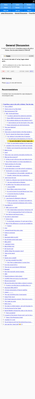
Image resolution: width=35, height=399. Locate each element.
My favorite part (9, 248)
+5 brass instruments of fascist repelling (16, 290)
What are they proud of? (11, 157)
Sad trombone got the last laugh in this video (20, 122)
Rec (3, 71)
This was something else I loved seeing (15, 294)
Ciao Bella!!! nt (9, 205)
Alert (12, 71)
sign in (8, 83)
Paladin (8, 56)
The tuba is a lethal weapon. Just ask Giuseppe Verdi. (19, 306)
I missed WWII (11, 187)
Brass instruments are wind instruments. (18, 125)
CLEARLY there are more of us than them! (16, 278)
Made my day (8, 150)
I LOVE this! (8, 129)
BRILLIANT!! (8, 242)
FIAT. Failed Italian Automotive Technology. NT (20, 209)
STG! (6, 228)
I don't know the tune (10, 177)
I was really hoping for (11, 196)
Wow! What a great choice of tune (16, 189)
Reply (31, 71)
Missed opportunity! (10, 281)
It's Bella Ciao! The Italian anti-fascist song (18, 184)
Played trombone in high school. (13, 276)
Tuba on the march (10, 253)
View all (27, 50)
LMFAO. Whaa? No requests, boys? (14, 251)
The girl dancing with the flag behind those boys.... (18, 322)
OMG (6, 235)
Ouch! (6, 152)
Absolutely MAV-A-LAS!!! (11, 237)
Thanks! (9, 226)
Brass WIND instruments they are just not (18, 118)
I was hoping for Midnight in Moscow (16, 198)
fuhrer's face (9, 219)
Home (5, 4)
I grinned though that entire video (14, 230)
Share (27, 71)
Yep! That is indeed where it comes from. (18, 262)
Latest (17, 4)
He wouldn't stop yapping (13, 166)
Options (22, 71)
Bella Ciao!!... (8, 303)
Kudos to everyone (10, 232)
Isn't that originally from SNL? (14, 260)
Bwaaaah (7, 269)
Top (8, 71)
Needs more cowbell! (10, 258)
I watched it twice (9, 244)
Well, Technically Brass (12, 113)
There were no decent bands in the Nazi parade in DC (19, 132)
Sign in (29, 10)
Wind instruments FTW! (11, 111)
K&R (6, 255)
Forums (17, 7)
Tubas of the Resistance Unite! (14, 317)
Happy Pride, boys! (10, 297)
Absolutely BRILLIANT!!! (11, 287)
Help (29, 7)
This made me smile (10, 301)
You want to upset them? (11, 216)
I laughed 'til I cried (10, 319)
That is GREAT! (9, 106)
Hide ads (5, 10)
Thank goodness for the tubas (13, 164)
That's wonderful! (10, 313)
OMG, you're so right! (11, 207)
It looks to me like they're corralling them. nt (18, 285)
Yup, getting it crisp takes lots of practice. (18, 136)
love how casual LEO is (11, 264)
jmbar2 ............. (9, 292)
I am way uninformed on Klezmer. (16, 182)
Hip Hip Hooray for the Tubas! (13, 308)
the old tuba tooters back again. (13, 239)
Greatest (29, 4)
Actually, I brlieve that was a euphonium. (18, 175)
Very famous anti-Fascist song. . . (15, 214)
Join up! (17, 10)
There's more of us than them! (13, 109)
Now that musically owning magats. (14, 271)
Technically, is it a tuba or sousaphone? (17, 171)
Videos (6, 7)
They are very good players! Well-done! (15, 267)
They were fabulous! (10, 127)
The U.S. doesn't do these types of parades (18, 134)
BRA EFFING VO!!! (9, 246)
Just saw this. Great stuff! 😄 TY (14, 324)
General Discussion (21, 13)
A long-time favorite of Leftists (15, 193)
